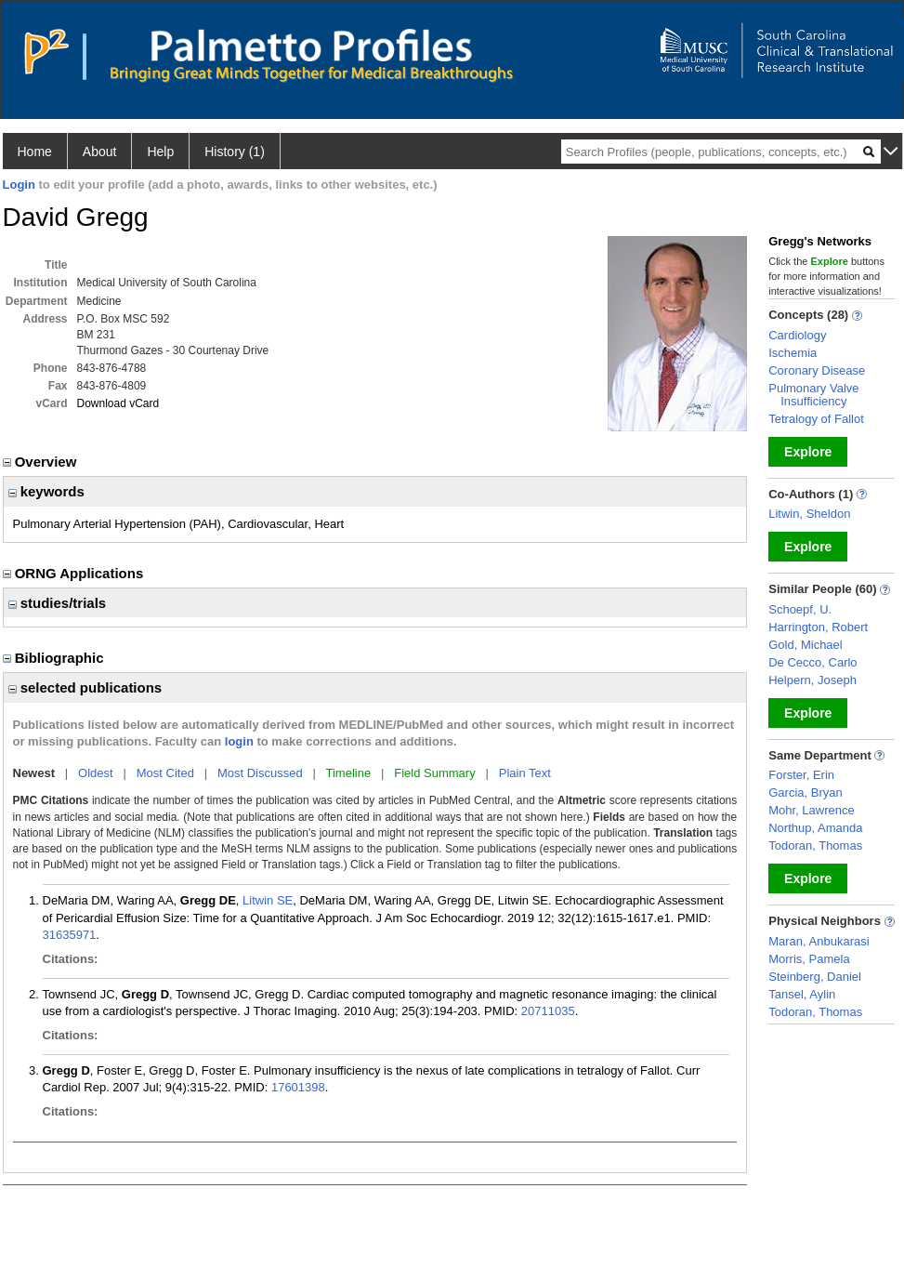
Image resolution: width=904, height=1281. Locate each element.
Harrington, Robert (818, 627)
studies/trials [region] (57, 603)
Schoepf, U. (800, 609)
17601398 (298, 1087)
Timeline (349, 773)
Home (35, 151)
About (100, 151)
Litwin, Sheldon (809, 514)
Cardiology (797, 335)
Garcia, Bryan (805, 792)
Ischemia (792, 353)
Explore (808, 451)
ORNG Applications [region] (75, 573)
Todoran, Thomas (815, 845)
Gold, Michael (805, 645)
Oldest (95, 773)
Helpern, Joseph (812, 680)
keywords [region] (46, 491)
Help (160, 151)
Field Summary (434, 773)
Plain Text (525, 773)
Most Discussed (260, 773)
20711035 (548, 1011)
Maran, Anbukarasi (818, 941)
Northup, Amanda (815, 828)
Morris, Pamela (808, 959)
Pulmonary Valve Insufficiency (813, 394)
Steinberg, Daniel (814, 977)
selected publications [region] (85, 687)
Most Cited (165, 773)
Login (19, 184)
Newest (34, 773)
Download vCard (118, 403)
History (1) (234, 151)
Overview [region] (42, 461)
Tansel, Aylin (801, 994)
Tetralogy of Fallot (816, 419)
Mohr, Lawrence (811, 810)
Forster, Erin (801, 775)
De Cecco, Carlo (812, 662)
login (239, 741)
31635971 (70, 935)
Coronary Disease (816, 370)
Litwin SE (267, 900)
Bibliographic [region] (55, 658)
